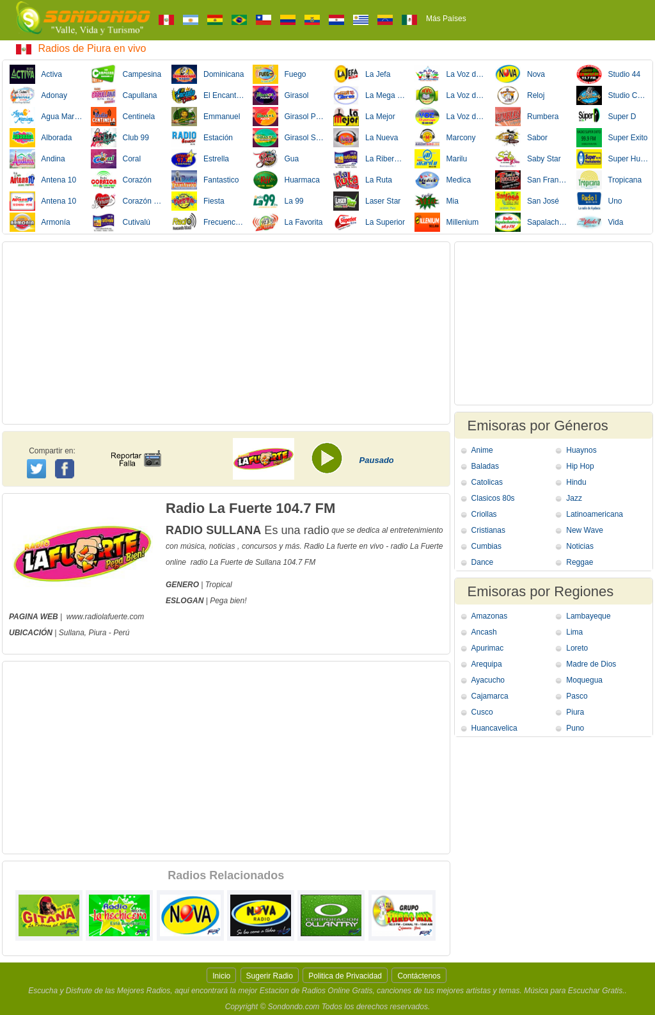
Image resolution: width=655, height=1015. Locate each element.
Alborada (41, 137)
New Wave (584, 530)
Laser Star (366, 201)
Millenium (446, 222)
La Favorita (288, 222)
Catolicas (487, 482)
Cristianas (488, 530)
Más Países (446, 18)
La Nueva (365, 137)
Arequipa (486, 664)
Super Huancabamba (612, 158)
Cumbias (486, 546)
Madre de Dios (591, 664)
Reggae (579, 562)
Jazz (574, 498)
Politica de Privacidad (345, 975)
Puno (575, 728)
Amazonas (489, 616)
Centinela (123, 116)
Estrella (200, 158)
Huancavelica (494, 728)
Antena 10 (43, 180)
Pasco (576, 696)
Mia (436, 201)
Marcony (445, 137)
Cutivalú (120, 222)
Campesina (126, 74)
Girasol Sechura (289, 137)
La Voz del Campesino (450, 95)
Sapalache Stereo (531, 222)
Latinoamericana (594, 514)
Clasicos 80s (493, 498)
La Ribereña (369, 158)
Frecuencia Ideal (207, 222)
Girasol (281, 95)
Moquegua (584, 680)
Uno (599, 201)
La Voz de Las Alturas (450, 74)
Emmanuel (205, 116)
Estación (202, 137)
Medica (442, 180)
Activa (36, 74)
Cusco (482, 712)
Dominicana (207, 74)
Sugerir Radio (269, 975)
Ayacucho (488, 680)
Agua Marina (46, 116)
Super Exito (612, 137)
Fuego (279, 74)
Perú (121, 632)
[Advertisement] (226, 333)
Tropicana (609, 180)
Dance (482, 562)
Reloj (519, 95)
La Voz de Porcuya (450, 116)
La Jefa (361, 74)
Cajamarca (490, 696)
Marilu (441, 158)
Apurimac (487, 648)
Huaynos (581, 450)
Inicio (221, 975)
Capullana (124, 95)
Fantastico (205, 180)
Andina (37, 158)
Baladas (485, 466)
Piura (97, 632)
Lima (574, 632)
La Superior (369, 222)
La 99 (278, 201)
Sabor (521, 137)
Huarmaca (286, 180)
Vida (600, 222)
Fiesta (198, 201)
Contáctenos (418, 975)
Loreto (577, 648)
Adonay (38, 95)
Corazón (121, 180)
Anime (482, 450)
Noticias (580, 546)
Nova (520, 74)
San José (527, 201)
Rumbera (526, 116)
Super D (606, 116)
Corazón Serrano (127, 201)
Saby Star (528, 158)
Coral (116, 158)
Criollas (484, 514)
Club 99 (120, 137)
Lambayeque (588, 616)
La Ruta (362, 180)
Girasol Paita (289, 116)
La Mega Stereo (369, 95)
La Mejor (364, 116)
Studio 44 (608, 74)
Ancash (484, 632)
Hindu (576, 482)
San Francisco (531, 180)
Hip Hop (580, 466)
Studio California (612, 95)
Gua (276, 158)
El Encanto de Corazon (207, 95)
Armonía (40, 222)
